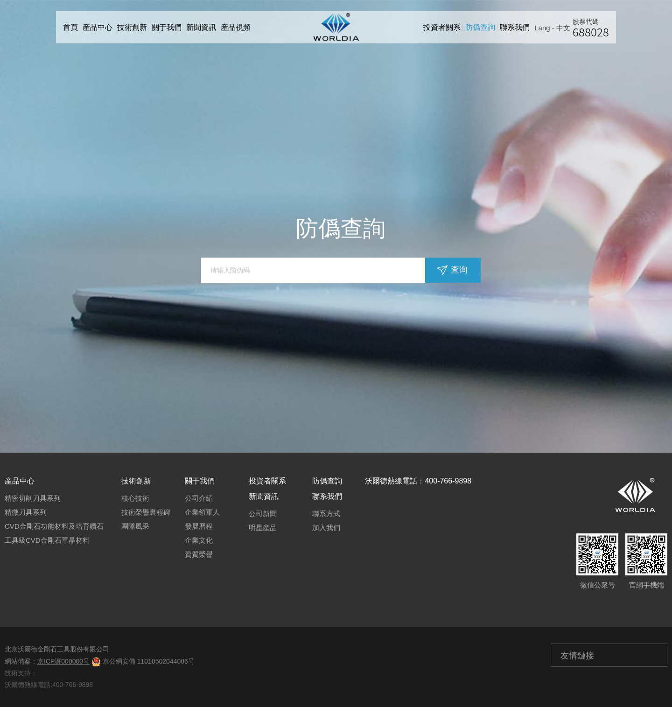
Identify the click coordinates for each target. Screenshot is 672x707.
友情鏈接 (577, 655)
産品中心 (97, 27)
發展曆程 (199, 526)
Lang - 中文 (555, 28)
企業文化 (199, 540)
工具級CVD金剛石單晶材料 (47, 540)
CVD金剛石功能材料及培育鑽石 (54, 526)
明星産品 (263, 528)
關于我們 (167, 27)
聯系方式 (326, 514)
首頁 (70, 27)
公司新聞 (263, 514)
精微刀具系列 (26, 512)
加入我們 (326, 528)
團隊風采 (135, 526)
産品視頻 (236, 27)
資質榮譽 (199, 554)
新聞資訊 (201, 27)
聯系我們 (517, 27)
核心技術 (135, 498)
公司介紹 (199, 498)
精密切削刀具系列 (33, 498)
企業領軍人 (202, 512)
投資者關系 (444, 27)
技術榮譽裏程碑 (145, 512)
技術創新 (132, 27)
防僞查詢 (482, 27)
